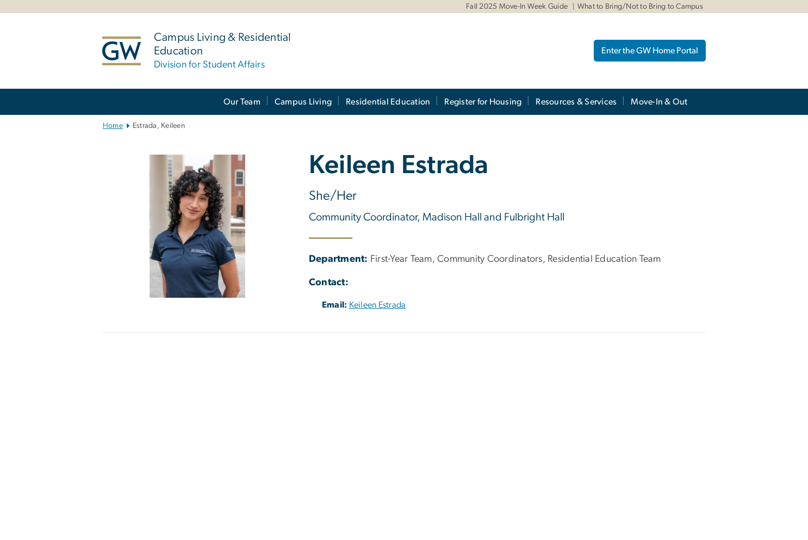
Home (113, 126)
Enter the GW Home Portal (649, 50)
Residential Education (388, 101)
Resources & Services (576, 101)
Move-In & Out (659, 101)
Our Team (241, 101)
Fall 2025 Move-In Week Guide (517, 6)
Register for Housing (482, 101)
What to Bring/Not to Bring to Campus (640, 6)
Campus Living (303, 101)
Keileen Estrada (377, 304)
